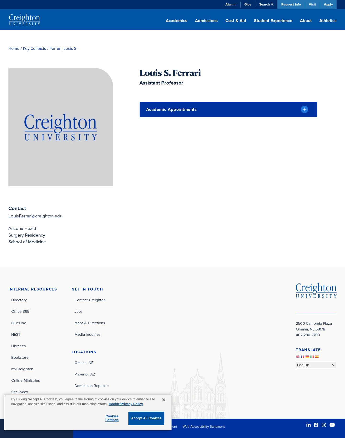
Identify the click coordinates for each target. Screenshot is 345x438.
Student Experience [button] (273, 20)
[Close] (163, 400)
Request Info (291, 4)
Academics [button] (176, 20)
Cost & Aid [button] (235, 20)
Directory (19, 300)
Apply (328, 4)
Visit (312, 4)
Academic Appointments (171, 109)
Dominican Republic (92, 385)
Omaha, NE (84, 362)
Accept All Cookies (146, 418)
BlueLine (18, 323)
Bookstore (20, 357)
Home (13, 48)
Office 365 (20, 311)
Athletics (328, 20)
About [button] (306, 20)
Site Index (19, 392)
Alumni (230, 4)
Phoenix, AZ (85, 374)
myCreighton (22, 369)
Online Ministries (25, 380)
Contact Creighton (90, 300)
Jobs (78, 311)
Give (247, 4)
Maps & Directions (90, 323)
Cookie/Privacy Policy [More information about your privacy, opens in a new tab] (126, 404)
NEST (15, 334)
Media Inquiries (87, 334)
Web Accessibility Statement (204, 426)
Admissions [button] (206, 20)
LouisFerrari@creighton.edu (35, 216)
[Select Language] (315, 365)
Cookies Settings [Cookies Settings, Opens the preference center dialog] (112, 418)
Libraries (18, 346)
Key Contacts (34, 48)
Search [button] (264, 4)
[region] (88, 412)
